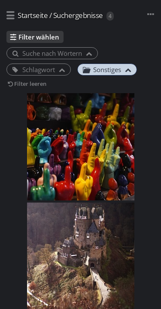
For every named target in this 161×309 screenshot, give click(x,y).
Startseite (33, 15)
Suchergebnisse (78, 15)
